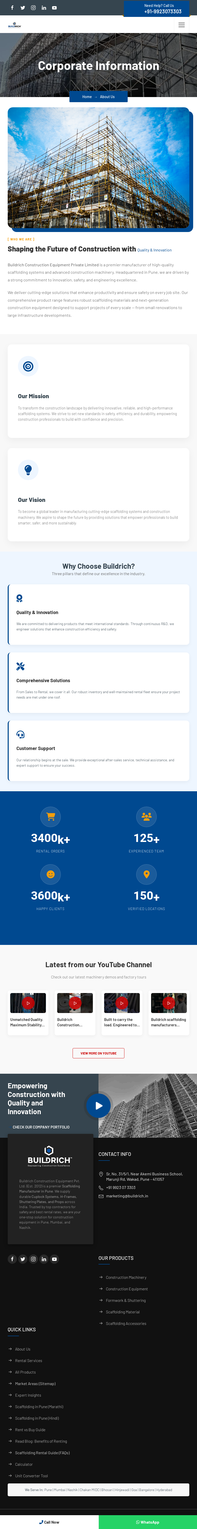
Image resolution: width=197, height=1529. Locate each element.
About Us (22, 1356)
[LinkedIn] (43, 1266)
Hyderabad (164, 1497)
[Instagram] (33, 1266)
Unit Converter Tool (31, 1483)
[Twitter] (22, 1266)
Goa (134, 1497)
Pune (48, 1497)
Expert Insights (28, 1402)
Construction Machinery (126, 1284)
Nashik (72, 1497)
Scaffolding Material (123, 1319)
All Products (25, 1379)
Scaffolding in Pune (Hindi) (37, 1425)
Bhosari (107, 1497)
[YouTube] (54, 1266)
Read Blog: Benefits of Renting (41, 1448)
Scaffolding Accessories (126, 1330)
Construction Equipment (127, 1296)
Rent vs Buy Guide (30, 1437)
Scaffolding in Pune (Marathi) (39, 1413)
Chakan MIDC (89, 1497)
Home (87, 96)
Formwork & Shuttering (126, 1307)
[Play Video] (98, 1113)
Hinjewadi (122, 1497)
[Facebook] (12, 1266)
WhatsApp (147, 1522)
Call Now (49, 1522)
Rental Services (28, 1367)
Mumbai (59, 1497)
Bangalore (146, 1497)
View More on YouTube (98, 1061)
